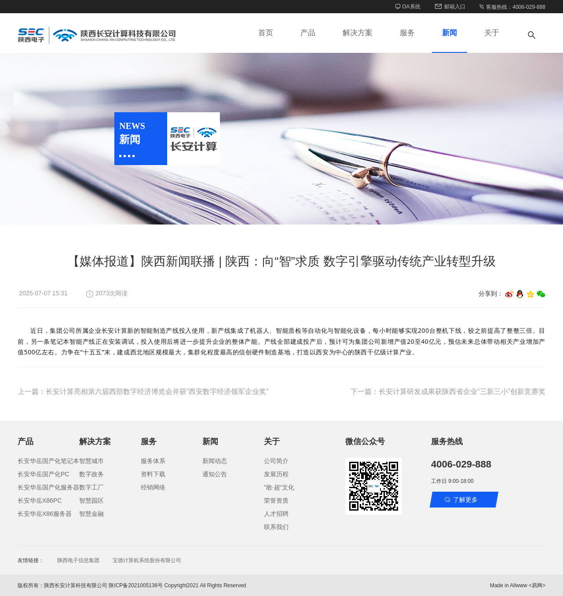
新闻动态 (214, 460)
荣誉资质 (276, 500)
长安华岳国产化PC (43, 474)
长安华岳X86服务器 (45, 513)
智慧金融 (91, 513)
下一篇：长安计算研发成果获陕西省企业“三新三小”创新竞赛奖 (448, 391)
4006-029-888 (461, 464)
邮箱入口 (449, 7)
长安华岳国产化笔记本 (48, 460)
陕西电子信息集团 (78, 560)
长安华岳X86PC (40, 500)
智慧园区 (91, 500)
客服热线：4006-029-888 (512, 7)
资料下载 (153, 474)
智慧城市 (91, 460)
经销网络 (153, 487)
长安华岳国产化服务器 (48, 487)
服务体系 (153, 460)
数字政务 (91, 474)
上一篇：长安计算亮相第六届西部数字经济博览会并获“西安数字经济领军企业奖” (143, 391)
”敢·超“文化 (279, 487)
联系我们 (276, 526)
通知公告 (214, 474)
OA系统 (407, 7)
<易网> (537, 585)
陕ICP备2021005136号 (136, 585)
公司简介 (276, 460)
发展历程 (276, 474)
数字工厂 (91, 487)
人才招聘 (276, 513)
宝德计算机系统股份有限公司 (147, 560)
